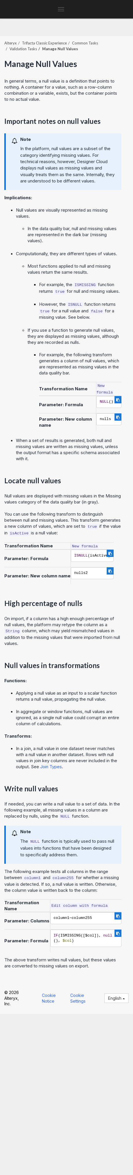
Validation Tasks (23, 48)
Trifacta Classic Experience (44, 43)
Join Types (51, 766)
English (116, 998)
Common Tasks (85, 43)
